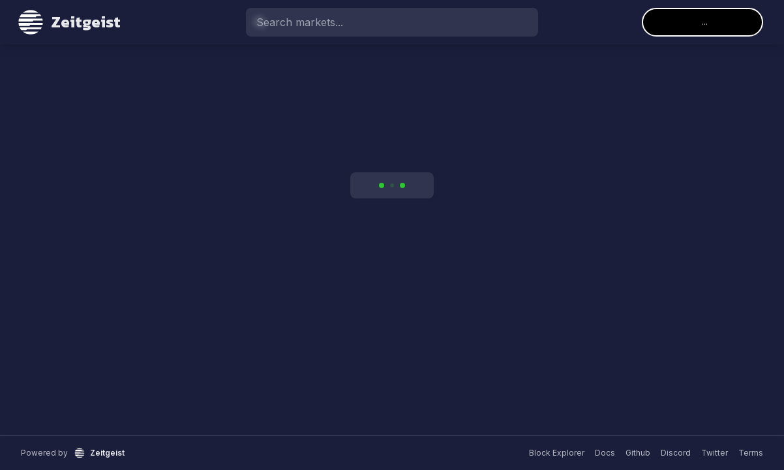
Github (638, 453)
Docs (605, 453)
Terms (750, 453)
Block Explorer (556, 453)
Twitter (714, 453)
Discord (676, 453)
